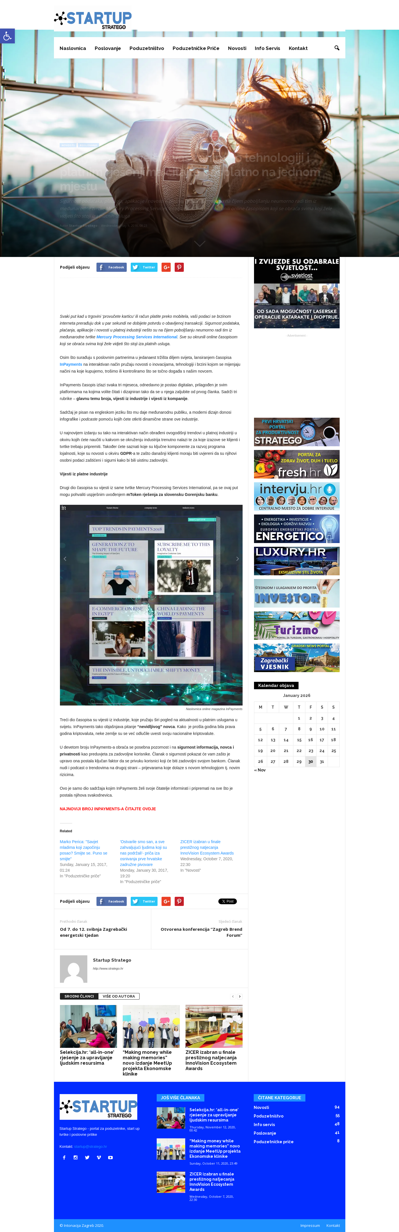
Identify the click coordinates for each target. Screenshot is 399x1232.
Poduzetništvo (147, 48)
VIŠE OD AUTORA (119, 996)
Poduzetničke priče (196, 48)
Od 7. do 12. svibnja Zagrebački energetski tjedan (93, 932)
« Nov (260, 770)
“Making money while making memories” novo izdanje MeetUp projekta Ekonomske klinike (147, 1063)
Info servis (267, 48)
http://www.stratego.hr (108, 968)
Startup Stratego (83, 225)
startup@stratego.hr (90, 1146)
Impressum (310, 1225)
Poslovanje (108, 48)
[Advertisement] (241, 18)
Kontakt (298, 48)
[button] (337, 48)
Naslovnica (73, 48)
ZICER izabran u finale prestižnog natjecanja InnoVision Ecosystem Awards (207, 847)
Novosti (237, 48)
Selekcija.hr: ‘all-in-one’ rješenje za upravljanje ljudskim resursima (87, 1058)
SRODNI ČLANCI (79, 996)
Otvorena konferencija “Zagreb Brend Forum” (201, 932)
